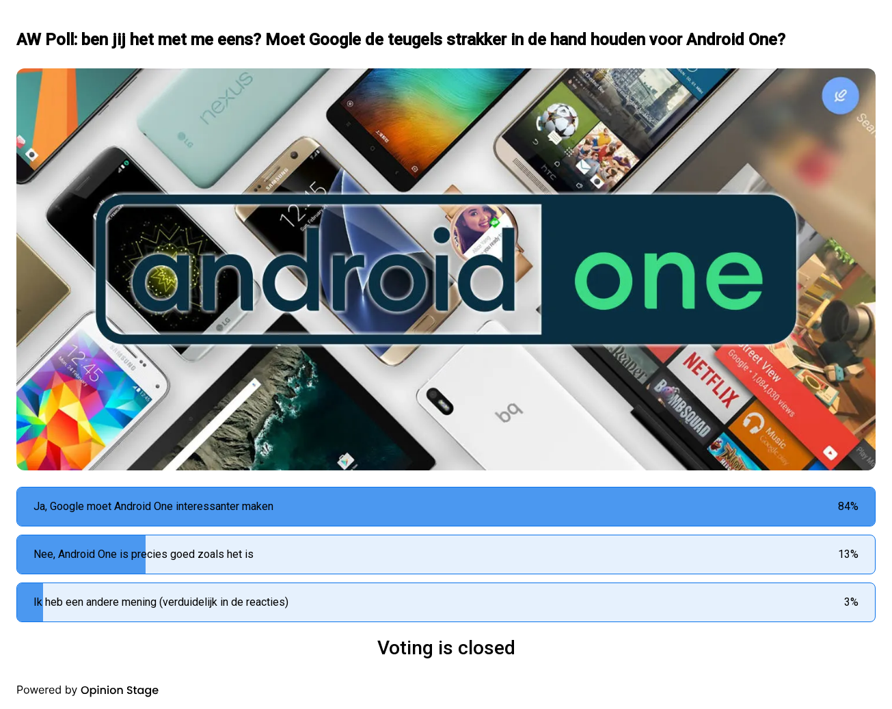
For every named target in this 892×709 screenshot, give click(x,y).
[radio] (446, 506)
